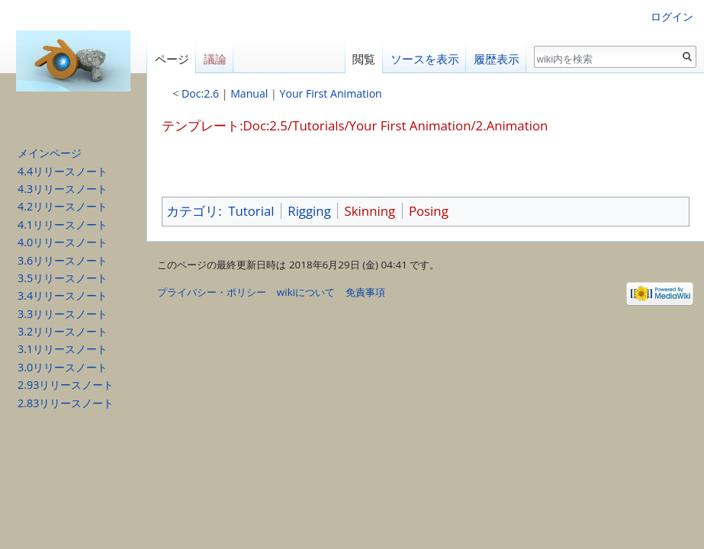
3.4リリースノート (63, 295)
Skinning (370, 211)
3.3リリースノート (63, 314)
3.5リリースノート (63, 278)
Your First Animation (331, 93)
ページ (172, 59)
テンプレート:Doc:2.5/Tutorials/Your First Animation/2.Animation (355, 125)
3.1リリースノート (63, 349)
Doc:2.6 (200, 93)
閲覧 (363, 59)
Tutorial (251, 211)
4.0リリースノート (63, 242)
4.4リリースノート (63, 171)
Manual (249, 93)
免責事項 (365, 292)
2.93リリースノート (66, 384)
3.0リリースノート (63, 367)
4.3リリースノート (63, 188)
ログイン (672, 16)
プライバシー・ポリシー (211, 292)
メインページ (50, 153)
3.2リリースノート (63, 331)
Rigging (309, 211)
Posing (428, 211)
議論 (215, 59)
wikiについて (306, 292)
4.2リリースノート (63, 206)
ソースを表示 (425, 59)
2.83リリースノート (66, 403)
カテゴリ (192, 211)
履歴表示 (496, 59)
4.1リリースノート (63, 224)
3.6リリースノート (63, 260)
